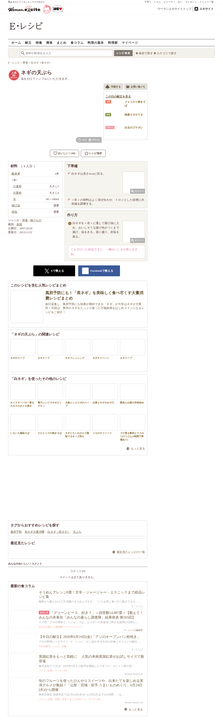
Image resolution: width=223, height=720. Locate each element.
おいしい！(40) (66, 153)
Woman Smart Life (134, 674)
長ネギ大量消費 (34, 531)
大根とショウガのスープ (77, 395)
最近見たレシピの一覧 (131, 552)
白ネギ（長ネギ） (58, 531)
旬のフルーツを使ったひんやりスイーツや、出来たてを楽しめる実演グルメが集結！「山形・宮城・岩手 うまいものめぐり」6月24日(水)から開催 (91, 685)
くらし (157, 2)
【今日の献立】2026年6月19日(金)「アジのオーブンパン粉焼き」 (89, 637)
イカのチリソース (105, 424)
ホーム (16, 42)
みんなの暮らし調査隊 (51, 627)
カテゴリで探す (167, 53)
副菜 (19, 224)
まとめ (61, 42)
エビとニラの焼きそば (50, 424)
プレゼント (191, 2)
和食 (25, 220)
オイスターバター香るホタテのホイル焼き (22, 395)
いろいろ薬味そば (22, 424)
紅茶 (50, 670)
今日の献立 (45, 646)
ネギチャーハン (105, 349)
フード (42, 670)
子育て (148, 2)
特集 (39, 42)
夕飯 (64, 646)
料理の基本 (96, 42)
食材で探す (146, 53)
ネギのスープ (22, 349)
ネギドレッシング (77, 349)
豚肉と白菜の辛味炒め (132, 394)
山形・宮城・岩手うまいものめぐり (67, 699)
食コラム (77, 42)
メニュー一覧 (206, 2)
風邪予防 (16, 531)
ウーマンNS (60, 670)
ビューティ (170, 2)
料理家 (113, 42)
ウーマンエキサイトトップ (174, 8)
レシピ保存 (95, 153)
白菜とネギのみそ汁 (105, 394)
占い (180, 2)
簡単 (49, 42)
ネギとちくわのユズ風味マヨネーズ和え (77, 426)
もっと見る (138, 448)
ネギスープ (50, 349)
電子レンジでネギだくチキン (50, 395)
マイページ (130, 42)
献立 (28, 42)
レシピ (56, 646)
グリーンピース (72, 627)
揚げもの (35, 220)
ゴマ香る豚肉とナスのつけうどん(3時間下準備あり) (132, 427)
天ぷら (77, 531)
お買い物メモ (135, 87)
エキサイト (206, 8)
